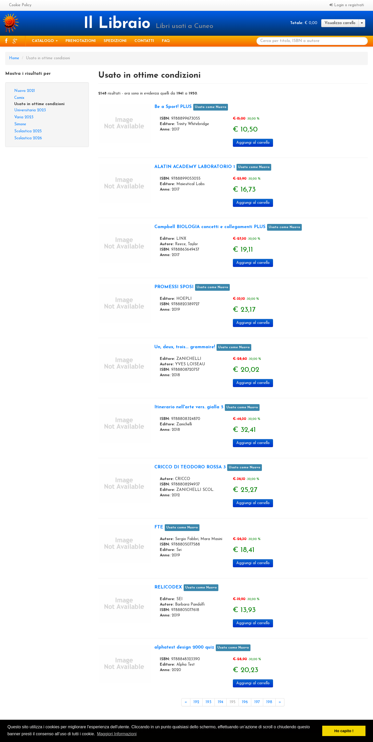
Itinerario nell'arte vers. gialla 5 (188, 407)
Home (14, 58)
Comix (19, 98)
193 (208, 702)
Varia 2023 (23, 117)
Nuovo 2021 (24, 91)
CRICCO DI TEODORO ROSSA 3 (190, 467)
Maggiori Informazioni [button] (117, 734)
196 (245, 702)
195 (232, 702)
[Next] (280, 702)
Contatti (144, 41)
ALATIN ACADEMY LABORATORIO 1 (194, 167)
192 (196, 702)
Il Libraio (119, 24)
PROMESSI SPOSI (173, 287)
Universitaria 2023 (30, 110)
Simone (20, 124)
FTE (158, 527)
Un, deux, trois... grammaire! (184, 347)
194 (220, 702)
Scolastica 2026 (28, 138)
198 (269, 702)
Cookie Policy (20, 5)
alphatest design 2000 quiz (184, 647)
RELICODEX (168, 587)
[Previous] (185, 702)
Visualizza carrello (340, 23)
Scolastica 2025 (28, 131)
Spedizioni (115, 41)
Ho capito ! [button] (344, 731)
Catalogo (45, 41)
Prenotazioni (81, 41)
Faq (166, 41)
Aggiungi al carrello (253, 143)
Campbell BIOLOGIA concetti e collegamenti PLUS (210, 227)
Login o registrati (346, 5)
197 (257, 702)
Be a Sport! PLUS (173, 107)
